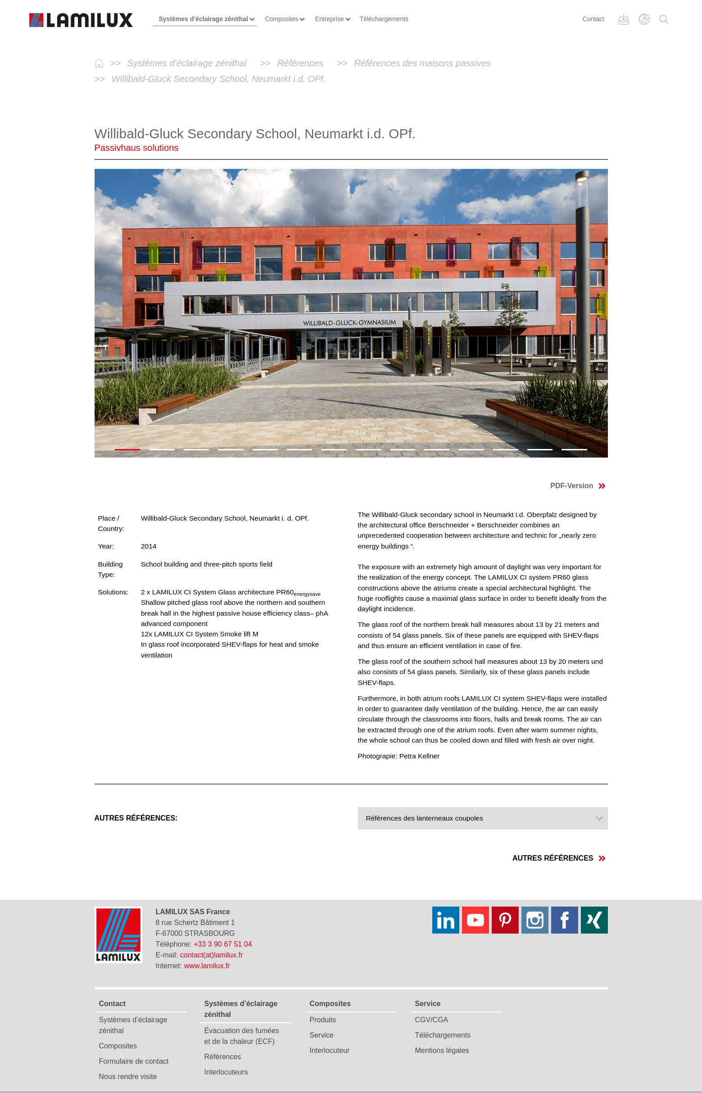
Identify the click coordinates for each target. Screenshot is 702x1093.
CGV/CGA (431, 1020)
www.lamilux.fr (207, 966)
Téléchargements (443, 1035)
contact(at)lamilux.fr (211, 955)
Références (222, 1057)
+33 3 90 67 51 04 (223, 944)
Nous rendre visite (128, 1076)
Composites (118, 1046)
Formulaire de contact (134, 1061)
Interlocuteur (330, 1050)
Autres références (559, 858)
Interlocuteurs (226, 1072)
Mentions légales (442, 1050)
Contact (593, 19)
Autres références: (136, 818)
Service (322, 1035)
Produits (323, 1020)
